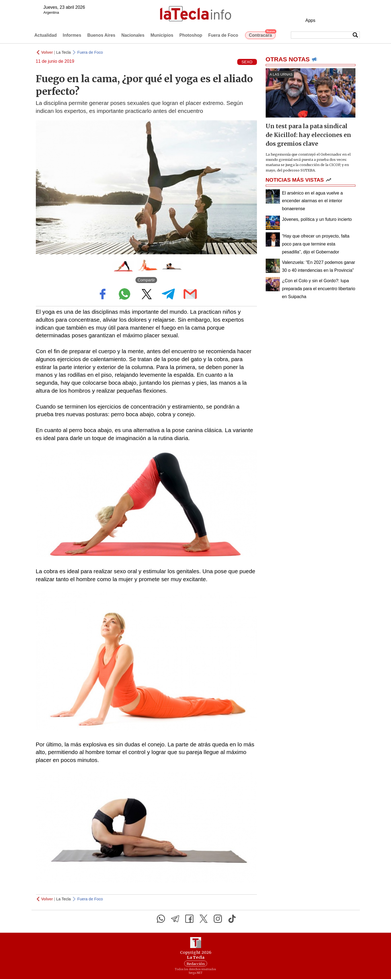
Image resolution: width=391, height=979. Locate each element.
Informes (72, 35)
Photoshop (190, 35)
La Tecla (63, 52)
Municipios (161, 35)
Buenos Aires (101, 35)
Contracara (262, 35)
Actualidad (45, 35)
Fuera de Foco (223, 35)
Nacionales (132, 35)
